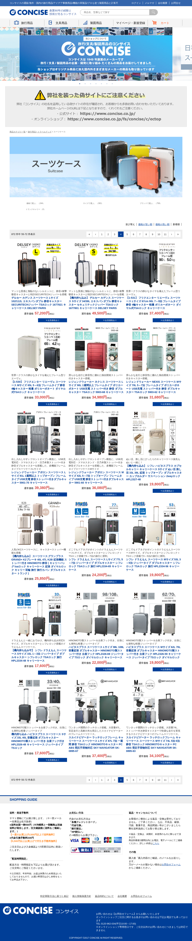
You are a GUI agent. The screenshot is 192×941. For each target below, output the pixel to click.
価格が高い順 (162, 224)
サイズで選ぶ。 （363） (93, 203)
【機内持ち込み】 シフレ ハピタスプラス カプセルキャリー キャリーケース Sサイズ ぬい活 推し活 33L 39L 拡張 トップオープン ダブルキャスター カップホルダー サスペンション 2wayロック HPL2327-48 (154, 469)
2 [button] (85, 83)
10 (159, 234)
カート (165, 22)
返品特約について (104, 896)
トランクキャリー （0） (35, 209)
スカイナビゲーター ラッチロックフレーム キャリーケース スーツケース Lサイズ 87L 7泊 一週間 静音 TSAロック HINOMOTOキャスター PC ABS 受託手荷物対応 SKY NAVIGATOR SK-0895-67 (96, 739)
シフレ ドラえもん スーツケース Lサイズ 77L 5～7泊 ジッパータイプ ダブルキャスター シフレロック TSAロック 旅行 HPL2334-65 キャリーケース (96, 559)
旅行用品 (27, 22)
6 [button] (107, 83)
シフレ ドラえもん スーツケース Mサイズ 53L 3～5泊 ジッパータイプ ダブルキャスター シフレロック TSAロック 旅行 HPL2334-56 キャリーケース (154, 559)
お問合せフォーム (171, 864)
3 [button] (90, 83)
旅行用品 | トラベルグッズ (39, 132)
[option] (96, 54)
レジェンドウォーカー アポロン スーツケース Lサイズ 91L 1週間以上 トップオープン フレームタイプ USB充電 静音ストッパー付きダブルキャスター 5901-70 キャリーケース (39, 471)
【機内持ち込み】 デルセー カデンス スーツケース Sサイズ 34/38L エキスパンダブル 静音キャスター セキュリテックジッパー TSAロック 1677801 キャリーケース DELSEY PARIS (96, 300)
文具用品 (61, 22)
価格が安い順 (145, 224)
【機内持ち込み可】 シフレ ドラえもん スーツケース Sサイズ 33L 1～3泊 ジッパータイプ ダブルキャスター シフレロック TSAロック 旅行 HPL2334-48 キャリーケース (39, 650)
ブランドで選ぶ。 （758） (151, 203)
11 (165, 234)
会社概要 (162, 3)
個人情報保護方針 (81, 896)
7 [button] (112, 83)
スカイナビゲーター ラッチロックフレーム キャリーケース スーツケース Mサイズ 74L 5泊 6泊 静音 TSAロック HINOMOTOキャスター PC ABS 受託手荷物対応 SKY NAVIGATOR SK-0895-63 (154, 739)
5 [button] (101, 83)
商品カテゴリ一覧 (18, 132)
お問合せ (176, 3)
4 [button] (96, 83)
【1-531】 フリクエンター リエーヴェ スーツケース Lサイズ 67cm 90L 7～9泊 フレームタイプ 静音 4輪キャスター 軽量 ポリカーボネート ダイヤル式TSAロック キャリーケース (154, 300)
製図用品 (96, 22)
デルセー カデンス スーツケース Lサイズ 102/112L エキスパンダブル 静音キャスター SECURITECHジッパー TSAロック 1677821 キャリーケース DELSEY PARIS (39, 300)
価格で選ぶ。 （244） (35, 203)
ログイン (136, 3)
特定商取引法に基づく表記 (54, 896)
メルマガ (149, 3)
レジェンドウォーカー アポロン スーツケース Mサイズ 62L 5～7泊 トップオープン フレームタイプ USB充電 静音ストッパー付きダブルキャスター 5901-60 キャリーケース (96, 471)
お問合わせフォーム (141, 896)
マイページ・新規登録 (130, 22)
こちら (156, 843)
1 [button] (80, 83)
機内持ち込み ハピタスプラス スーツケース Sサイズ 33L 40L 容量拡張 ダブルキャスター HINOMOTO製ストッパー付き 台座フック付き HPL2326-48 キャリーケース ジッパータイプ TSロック (39, 737)
